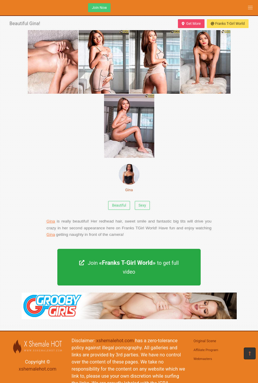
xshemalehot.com (37, 369)
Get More (191, 24)
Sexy (142, 205)
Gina (129, 178)
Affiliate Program (206, 350)
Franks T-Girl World (228, 24)
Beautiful (119, 205)
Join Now (99, 8)
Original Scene (205, 341)
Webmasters (203, 359)
